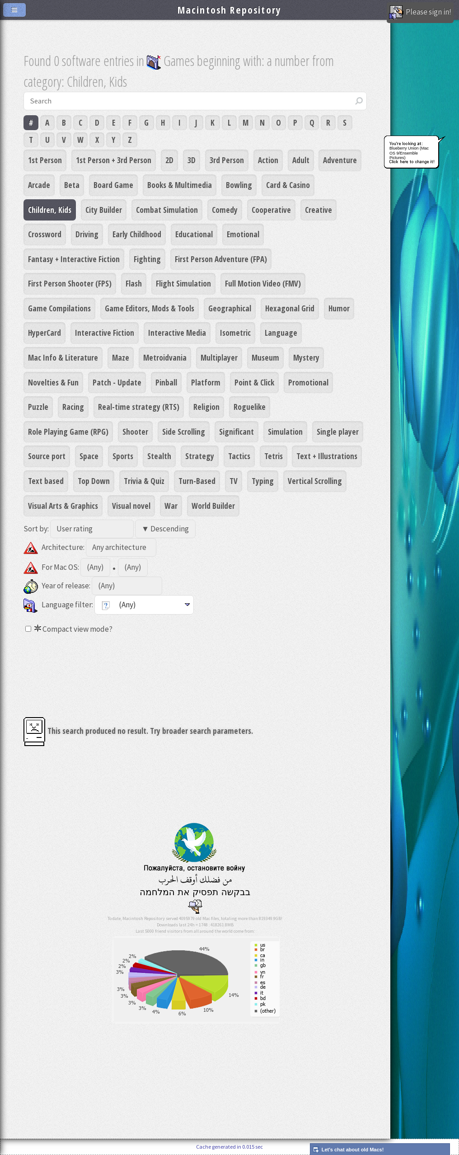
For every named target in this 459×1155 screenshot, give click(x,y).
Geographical (229, 308)
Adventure (340, 160)
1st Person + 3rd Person (113, 160)
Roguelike (250, 406)
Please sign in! (420, 12)
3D (191, 160)
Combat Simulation (167, 209)
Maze (120, 357)
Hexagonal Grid (289, 308)
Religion (206, 406)
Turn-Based (196, 480)
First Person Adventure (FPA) (221, 259)
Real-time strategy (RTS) (138, 406)
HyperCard (44, 332)
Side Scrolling (183, 431)
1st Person (45, 160)
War (171, 505)
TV (234, 480)
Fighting (147, 259)
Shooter (135, 431)
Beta (72, 184)
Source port (47, 456)
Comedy (225, 209)
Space (89, 456)
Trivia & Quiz (144, 480)
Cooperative (271, 209)
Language (281, 332)
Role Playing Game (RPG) (68, 431)
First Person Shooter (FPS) (70, 283)
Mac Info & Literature (63, 357)
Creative (318, 209)
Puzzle (38, 406)
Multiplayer (219, 357)
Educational (194, 234)
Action (268, 160)
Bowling (239, 184)
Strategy (199, 456)
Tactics (239, 456)
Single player (338, 431)
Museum (265, 357)
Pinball (166, 382)
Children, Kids (49, 209)
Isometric (235, 332)
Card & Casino (288, 184)
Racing (73, 406)
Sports (122, 456)
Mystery (306, 357)
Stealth (159, 456)
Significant (236, 431)
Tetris (273, 456)
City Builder (103, 209)
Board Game (113, 184)
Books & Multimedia (179, 184)
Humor (339, 308)
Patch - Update (117, 382)
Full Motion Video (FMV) (263, 283)
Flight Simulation (183, 283)
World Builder (213, 505)
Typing (263, 480)
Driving (86, 234)
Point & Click (254, 382)
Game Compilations (59, 308)
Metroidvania (165, 357)
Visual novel (131, 505)
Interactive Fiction (104, 332)
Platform (205, 382)
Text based (46, 480)
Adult (300, 160)
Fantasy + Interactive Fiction (74, 259)
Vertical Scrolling (315, 480)
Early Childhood (136, 234)
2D (169, 160)
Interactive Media (177, 332)
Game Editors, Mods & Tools (149, 308)
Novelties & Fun (53, 382)
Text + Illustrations (326, 456)
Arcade (39, 184)
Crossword (44, 234)
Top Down (94, 480)
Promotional (308, 382)
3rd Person (227, 160)
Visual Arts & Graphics (63, 505)
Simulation (285, 431)
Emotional (243, 234)
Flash (134, 283)
